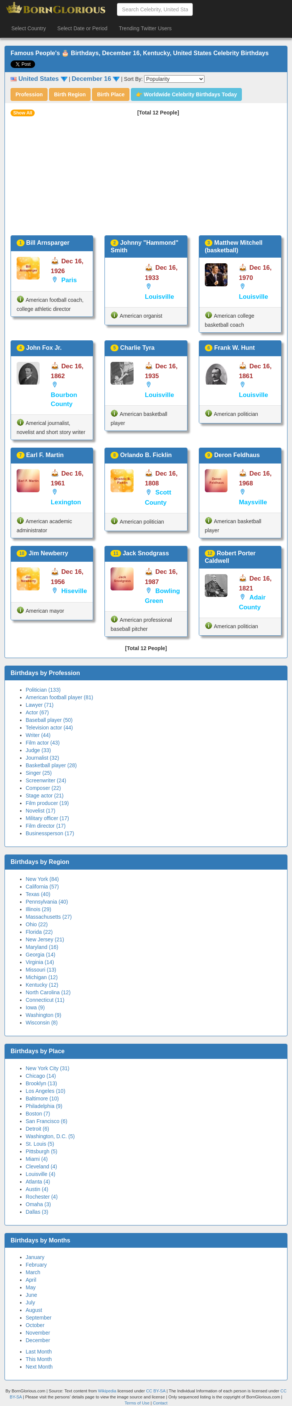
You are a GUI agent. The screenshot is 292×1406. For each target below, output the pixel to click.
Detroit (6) (37, 1129)
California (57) (42, 887)
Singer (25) (39, 773)
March (33, 1272)
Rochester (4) (42, 1197)
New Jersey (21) (45, 939)
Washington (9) (43, 1015)
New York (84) (42, 879)
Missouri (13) (41, 970)
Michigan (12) (42, 977)
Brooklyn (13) (41, 1083)
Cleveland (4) (41, 1166)
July (30, 1302)
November (38, 1333)
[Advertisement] (146, 179)
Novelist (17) (40, 811)
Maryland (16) (42, 947)
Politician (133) (43, 690)
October (35, 1325)
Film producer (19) (47, 803)
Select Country (28, 28)
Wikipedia (107, 1391)
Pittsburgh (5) (41, 1151)
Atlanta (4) (38, 1182)
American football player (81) (59, 697)
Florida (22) (39, 932)
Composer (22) (43, 788)
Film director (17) (46, 826)
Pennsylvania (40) (47, 902)
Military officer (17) (47, 818)
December (38, 1340)
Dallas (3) (37, 1212)
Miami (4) (37, 1159)
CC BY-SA (155, 1391)
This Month (39, 1359)
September (38, 1318)
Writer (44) (38, 735)
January (35, 1257)
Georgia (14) (40, 955)
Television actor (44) (49, 728)
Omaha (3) (38, 1204)
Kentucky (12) (42, 985)
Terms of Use (137, 1403)
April (31, 1280)
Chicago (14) (41, 1076)
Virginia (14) (40, 962)
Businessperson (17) (50, 833)
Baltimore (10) (42, 1098)
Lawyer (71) (40, 705)
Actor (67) (37, 712)
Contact (160, 1403)
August (34, 1310)
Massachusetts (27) (49, 917)
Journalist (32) (42, 758)
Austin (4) (37, 1189)
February (36, 1265)
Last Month (39, 1352)
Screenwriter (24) (46, 780)
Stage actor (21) (44, 796)
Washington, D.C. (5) (50, 1136)
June (31, 1295)
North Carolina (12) (48, 992)
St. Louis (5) (40, 1144)
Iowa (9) (35, 1007)
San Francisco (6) (46, 1121)
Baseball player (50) (49, 720)
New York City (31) (47, 1068)
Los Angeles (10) (45, 1091)
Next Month (39, 1367)
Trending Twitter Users (145, 28)
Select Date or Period (82, 28)
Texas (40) (38, 894)
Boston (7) (38, 1114)
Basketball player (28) (51, 765)
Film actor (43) (43, 743)
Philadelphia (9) (44, 1106)
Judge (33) (38, 750)
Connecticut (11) (45, 1000)
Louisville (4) (40, 1174)
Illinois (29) (38, 909)
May (30, 1287)
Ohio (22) (37, 924)
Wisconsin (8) (42, 1023)
